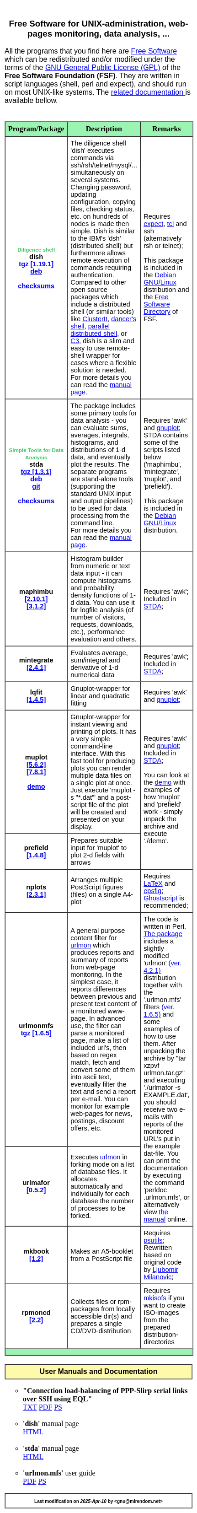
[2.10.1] (36, 599)
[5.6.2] (36, 764)
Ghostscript (160, 898)
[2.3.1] (36, 894)
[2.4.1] (36, 667)
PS (58, 1407)
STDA (152, 606)
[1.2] (36, 1258)
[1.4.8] (36, 855)
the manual (156, 1215)
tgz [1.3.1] (36, 471)
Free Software (154, 51)
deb (36, 271)
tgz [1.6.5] (36, 1033)
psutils (153, 1240)
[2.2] (36, 1320)
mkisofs (155, 1298)
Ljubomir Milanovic (161, 1273)
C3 (74, 341)
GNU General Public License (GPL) (102, 67)
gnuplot (168, 427)
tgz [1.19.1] (36, 264)
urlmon (80, 945)
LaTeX (153, 883)
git (36, 486)
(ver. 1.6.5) (159, 1010)
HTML (33, 1432)
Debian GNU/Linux (160, 278)
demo (36, 786)
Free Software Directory (157, 304)
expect (153, 223)
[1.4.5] (36, 699)
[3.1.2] (36, 606)
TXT (30, 1407)
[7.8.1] (36, 771)
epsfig (152, 890)
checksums (36, 286)
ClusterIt (94, 319)
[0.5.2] (36, 1190)
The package (163, 933)
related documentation (148, 92)
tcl (170, 223)
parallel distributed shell (93, 330)
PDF (45, 1407)
